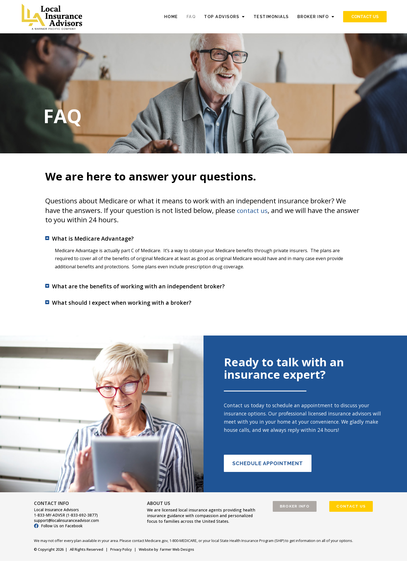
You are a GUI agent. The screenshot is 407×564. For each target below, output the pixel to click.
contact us (253, 210)
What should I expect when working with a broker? (135, 305)
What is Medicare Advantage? (101, 239)
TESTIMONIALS (271, 16)
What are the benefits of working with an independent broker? (155, 288)
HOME (171, 16)
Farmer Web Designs (179, 553)
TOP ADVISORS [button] (224, 16)
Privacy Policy (121, 553)
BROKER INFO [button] (316, 16)
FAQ (191, 16)
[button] (203, 239)
